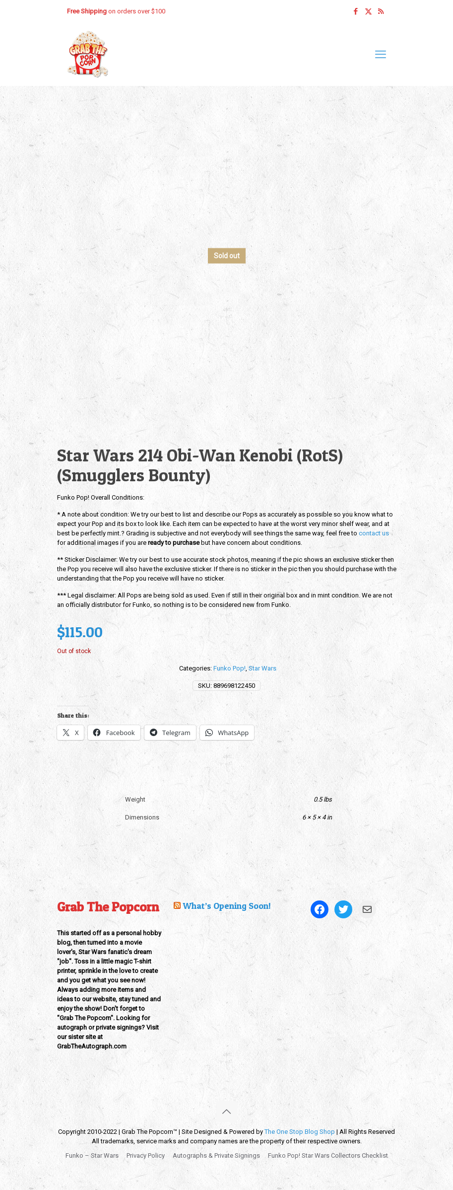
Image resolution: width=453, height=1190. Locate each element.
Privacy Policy (146, 1155)
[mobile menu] (380, 54)
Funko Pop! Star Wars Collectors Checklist (328, 1155)
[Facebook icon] (356, 11)
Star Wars (262, 668)
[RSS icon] (381, 11)
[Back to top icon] (226, 1111)
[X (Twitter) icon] (368, 11)
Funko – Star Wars (92, 1155)
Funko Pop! (229, 668)
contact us (374, 533)
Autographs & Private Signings (216, 1155)
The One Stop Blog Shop (299, 1131)
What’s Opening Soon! (227, 905)
